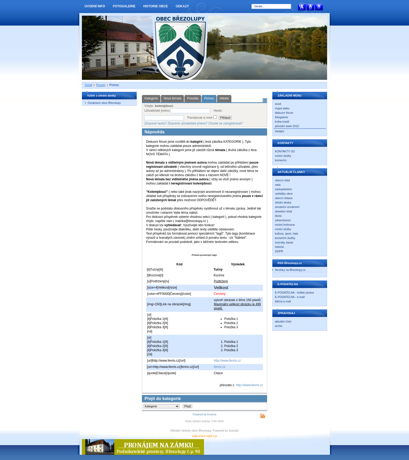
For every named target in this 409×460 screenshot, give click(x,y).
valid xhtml (198, 436)
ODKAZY (182, 6)
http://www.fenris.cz (227, 360)
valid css (211, 436)
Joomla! (234, 430)
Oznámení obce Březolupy (104, 102)
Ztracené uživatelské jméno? (187, 123)
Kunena (211, 414)
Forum (100, 85)
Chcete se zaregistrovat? (225, 123)
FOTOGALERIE (124, 6)
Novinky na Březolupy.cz (290, 269)
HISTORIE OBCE (155, 6)
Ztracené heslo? (155, 123)
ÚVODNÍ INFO (95, 6)
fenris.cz (220, 367)
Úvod (88, 85)
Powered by (200, 414)
